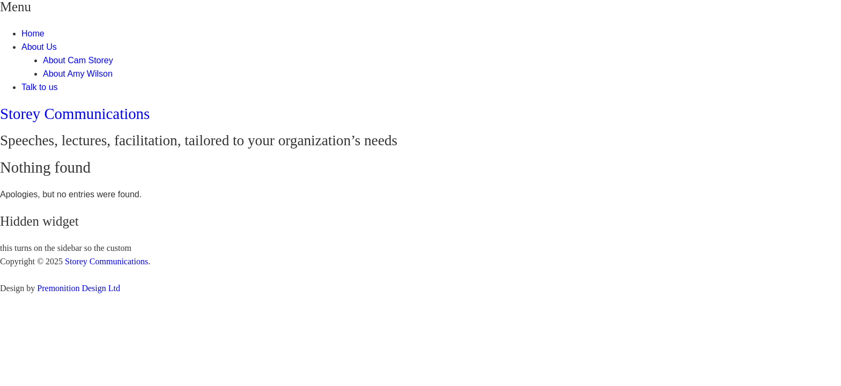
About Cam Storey (78, 60)
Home (33, 33)
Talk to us (39, 87)
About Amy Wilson (78, 73)
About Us (39, 46)
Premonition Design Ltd (78, 288)
